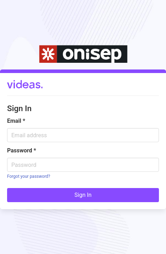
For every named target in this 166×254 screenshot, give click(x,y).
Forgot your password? (28, 176)
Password (21, 150)
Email (16, 120)
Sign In (82, 195)
